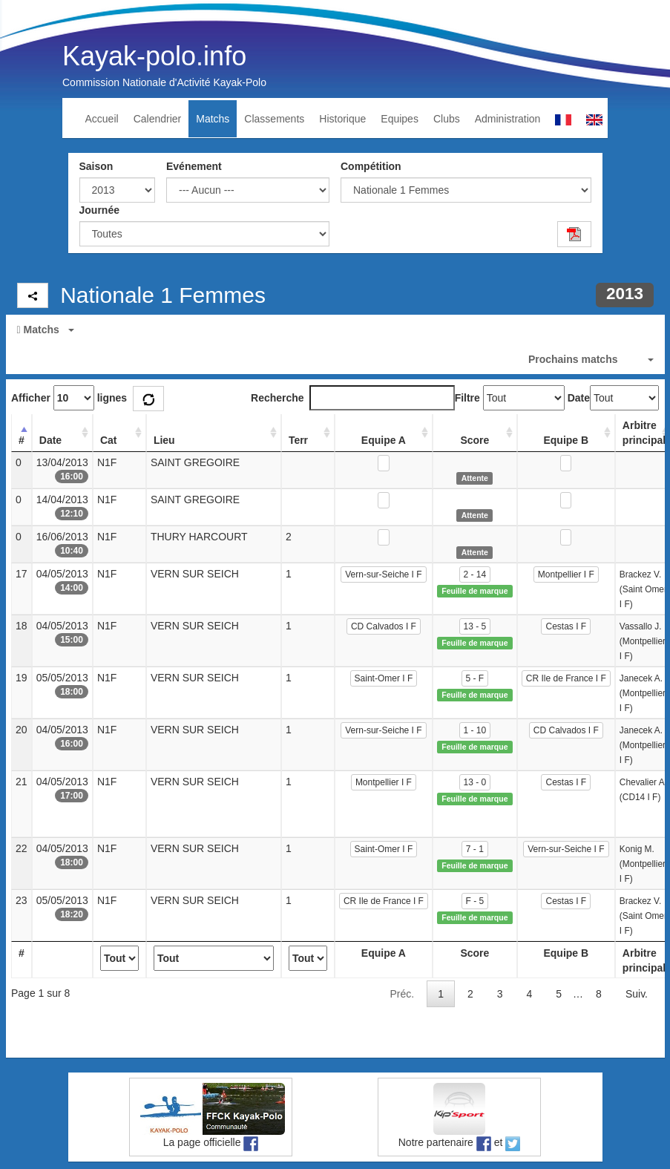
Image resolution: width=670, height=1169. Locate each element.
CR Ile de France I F (566, 678)
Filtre (467, 398)
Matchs (212, 119)
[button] (335, 329)
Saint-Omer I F (384, 678)
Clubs (446, 119)
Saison (96, 166)
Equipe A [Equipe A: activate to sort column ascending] (383, 440)
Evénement (194, 166)
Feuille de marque (474, 590)
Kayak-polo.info (154, 56)
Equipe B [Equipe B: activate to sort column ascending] (565, 440)
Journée (99, 210)
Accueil (102, 119)
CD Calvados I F (383, 626)
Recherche (353, 397)
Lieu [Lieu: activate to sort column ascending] (164, 440)
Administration (508, 119)
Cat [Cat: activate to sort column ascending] (108, 440)
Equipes (399, 119)
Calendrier (158, 119)
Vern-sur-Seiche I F (383, 574)
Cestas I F (565, 626)
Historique (342, 119)
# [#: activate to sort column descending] (21, 440)
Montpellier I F (566, 574)
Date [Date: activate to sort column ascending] (50, 440)
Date (579, 398)
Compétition (371, 166)
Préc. (402, 994)
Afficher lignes (69, 397)
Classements (274, 119)
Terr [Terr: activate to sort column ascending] (298, 440)
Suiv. (636, 994)
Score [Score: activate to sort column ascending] (474, 440)
